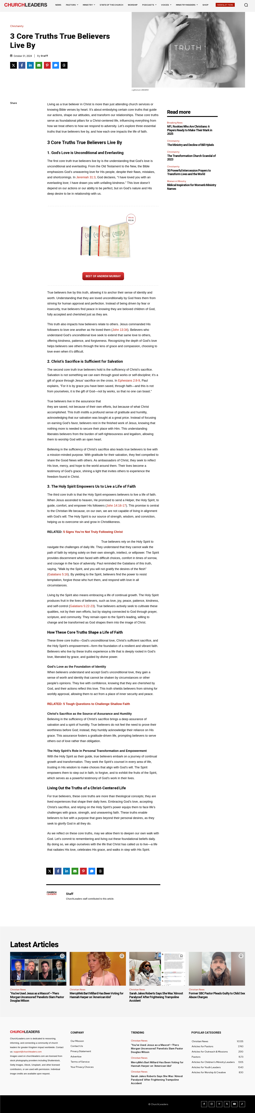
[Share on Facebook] (22, 65)
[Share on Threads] (64, 65)
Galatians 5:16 (58, 574)
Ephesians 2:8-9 (129, 380)
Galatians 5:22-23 (82, 606)
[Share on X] (13, 65)
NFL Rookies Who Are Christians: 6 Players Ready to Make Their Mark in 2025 (189, 130)
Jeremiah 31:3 (86, 177)
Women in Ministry (176, 181)
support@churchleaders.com (28, 1051)
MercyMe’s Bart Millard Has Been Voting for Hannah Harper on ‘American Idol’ (96, 995)
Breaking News (174, 122)
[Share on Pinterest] (47, 65)
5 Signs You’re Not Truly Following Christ (93, 532)
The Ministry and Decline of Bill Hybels (190, 145)
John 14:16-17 (116, 505)
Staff (44, 55)
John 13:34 (119, 329)
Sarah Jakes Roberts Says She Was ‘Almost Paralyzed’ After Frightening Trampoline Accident (156, 997)
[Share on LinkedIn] (30, 65)
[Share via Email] (38, 65)
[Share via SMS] (55, 65)
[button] (246, 5)
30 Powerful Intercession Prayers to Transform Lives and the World (189, 172)
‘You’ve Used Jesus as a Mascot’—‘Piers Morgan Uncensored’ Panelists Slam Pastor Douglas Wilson (37, 997)
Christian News (18, 989)
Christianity (17, 26)
